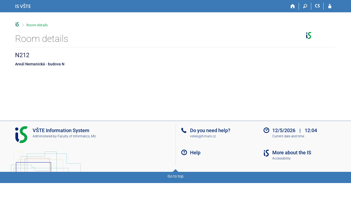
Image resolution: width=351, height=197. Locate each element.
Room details (37, 24)
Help (195, 152)
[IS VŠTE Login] (330, 6)
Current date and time (288, 136)
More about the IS (291, 152)
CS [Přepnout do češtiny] (317, 6)
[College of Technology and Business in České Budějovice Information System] (23, 6)
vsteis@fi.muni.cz (203, 136)
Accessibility (281, 158)
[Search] (305, 6)
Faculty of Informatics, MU (77, 136)
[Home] (293, 6)
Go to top (175, 176)
